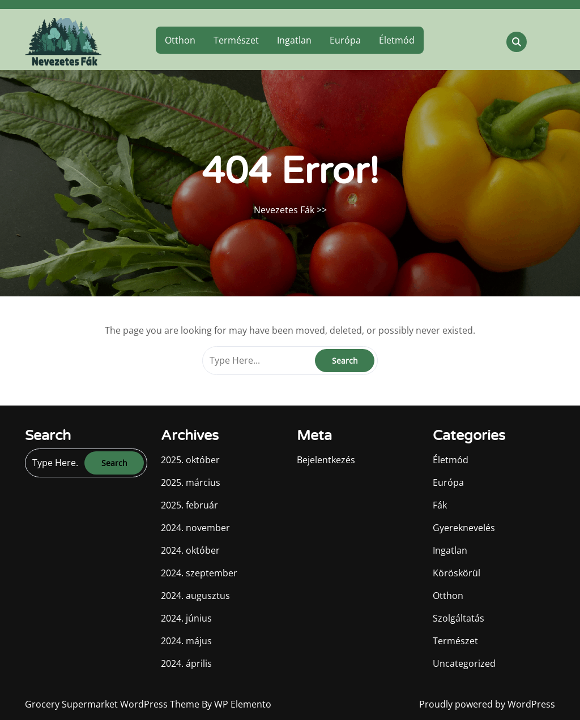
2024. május (186, 641)
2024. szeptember (199, 573)
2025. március (190, 482)
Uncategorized (464, 663)
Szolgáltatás (458, 618)
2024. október (190, 550)
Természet (236, 40)
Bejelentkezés (326, 460)
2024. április (186, 663)
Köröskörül (456, 573)
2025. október (190, 460)
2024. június (186, 618)
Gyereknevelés (464, 527)
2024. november (195, 527)
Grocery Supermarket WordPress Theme (113, 704)
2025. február (189, 505)
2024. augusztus (195, 595)
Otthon (180, 40)
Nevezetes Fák (284, 210)
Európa (345, 40)
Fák (440, 505)
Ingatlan (294, 40)
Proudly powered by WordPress (487, 704)
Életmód (397, 40)
